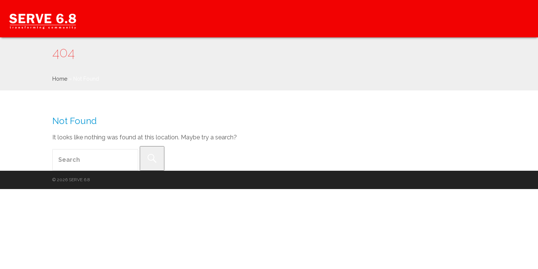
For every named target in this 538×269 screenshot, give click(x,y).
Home (59, 79)
